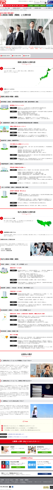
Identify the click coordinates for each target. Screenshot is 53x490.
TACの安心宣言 (7, 481)
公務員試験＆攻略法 (37, 8)
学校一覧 (31, 1)
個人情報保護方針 (22, 481)
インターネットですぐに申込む (50, 5)
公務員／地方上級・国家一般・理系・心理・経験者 (14, 5)
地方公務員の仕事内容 (17, 55)
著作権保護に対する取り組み (47, 481)
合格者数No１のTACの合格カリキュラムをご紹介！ (18, 436)
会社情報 (2, 479)
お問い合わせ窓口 (43, 1)
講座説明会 (37, 5)
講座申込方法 (43, 5)
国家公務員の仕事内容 (6, 55)
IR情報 (16, 479)
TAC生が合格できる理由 (27, 8)
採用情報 (21, 479)
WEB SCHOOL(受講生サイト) (24, 1)
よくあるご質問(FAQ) (48, 8)
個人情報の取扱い (30, 481)
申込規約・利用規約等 (14, 481)
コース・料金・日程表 (6, 8)
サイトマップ (37, 1)
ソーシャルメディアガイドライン (7, 482)
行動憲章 (1, 481)
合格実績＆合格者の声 (16, 8)
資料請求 (31, 5)
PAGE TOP (51, 487)
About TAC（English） (9, 479)
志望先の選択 (27, 55)
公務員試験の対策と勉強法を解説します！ (16, 434)
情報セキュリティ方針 (38, 481)
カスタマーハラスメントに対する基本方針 (20, 482)
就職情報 (26, 479)
